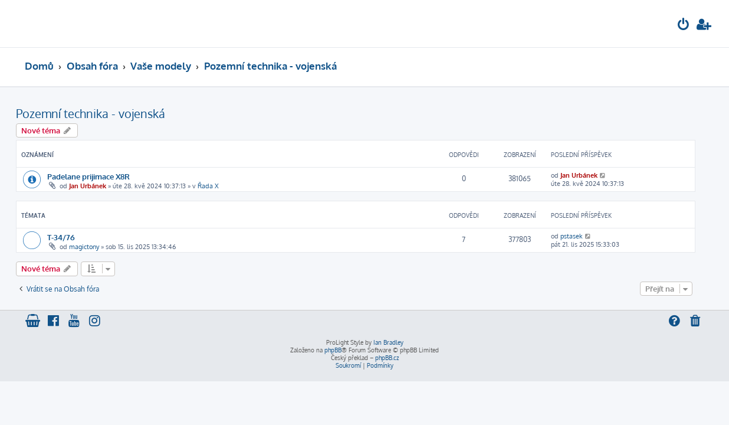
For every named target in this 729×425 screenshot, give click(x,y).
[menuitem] (683, 26)
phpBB (332, 350)
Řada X (217, 186)
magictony (93, 247)
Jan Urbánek (96, 186)
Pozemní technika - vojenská (99, 113)
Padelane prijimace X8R (97, 176)
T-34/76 (70, 237)
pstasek (580, 236)
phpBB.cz (387, 357)
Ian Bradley (388, 342)
